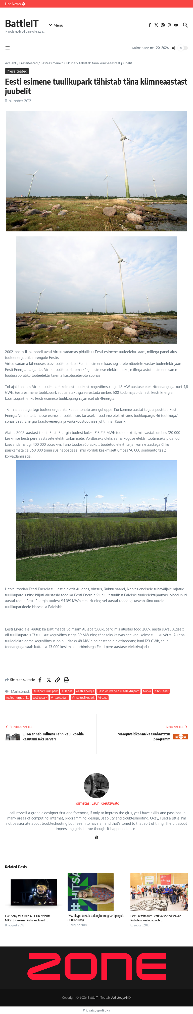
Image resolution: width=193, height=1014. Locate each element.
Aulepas (67, 691)
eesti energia (85, 691)
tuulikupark (40, 698)
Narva (147, 691)
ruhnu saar (161, 691)
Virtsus (102, 698)
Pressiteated (28, 63)
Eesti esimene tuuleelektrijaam (118, 691)
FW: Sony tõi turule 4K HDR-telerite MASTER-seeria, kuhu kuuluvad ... (28, 918)
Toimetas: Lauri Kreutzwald (96, 803)
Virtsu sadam (59, 698)
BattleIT (22, 23)
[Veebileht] (96, 838)
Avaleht (10, 63)
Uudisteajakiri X (121, 997)
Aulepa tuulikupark (45, 691)
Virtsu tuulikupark (83, 698)
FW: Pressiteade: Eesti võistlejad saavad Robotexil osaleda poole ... (155, 918)
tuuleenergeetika (17, 698)
